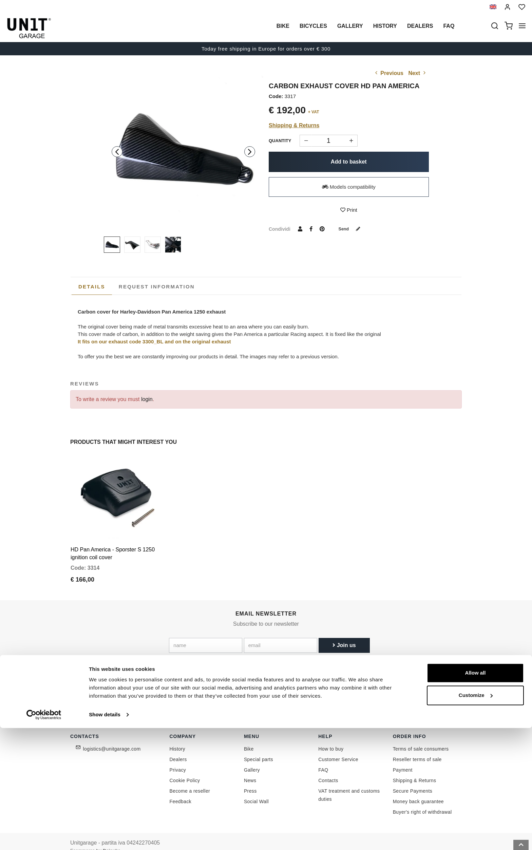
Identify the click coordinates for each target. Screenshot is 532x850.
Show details (104, 836)
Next (417, 73)
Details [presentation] (91, 286)
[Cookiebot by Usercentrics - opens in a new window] (44, 837)
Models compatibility (349, 187)
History (385, 26)
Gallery (350, 26)
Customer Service (338, 749)
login (147, 399)
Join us (344, 634)
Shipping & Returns (294, 125)
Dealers (420, 26)
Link (298, 649)
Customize (476, 817)
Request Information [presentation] (157, 286)
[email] (280, 634)
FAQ (323, 759)
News (250, 770)
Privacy (178, 759)
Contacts (328, 770)
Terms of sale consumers (421, 738)
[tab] (92, 287)
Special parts (258, 749)
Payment (403, 759)
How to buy (330, 738)
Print (348, 210)
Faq (448, 26)
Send (352, 228)
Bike (283, 26)
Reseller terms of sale (417, 749)
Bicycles (313, 26)
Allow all (475, 795)
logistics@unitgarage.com (112, 738)
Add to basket (349, 162)
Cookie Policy (185, 770)
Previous (388, 73)
